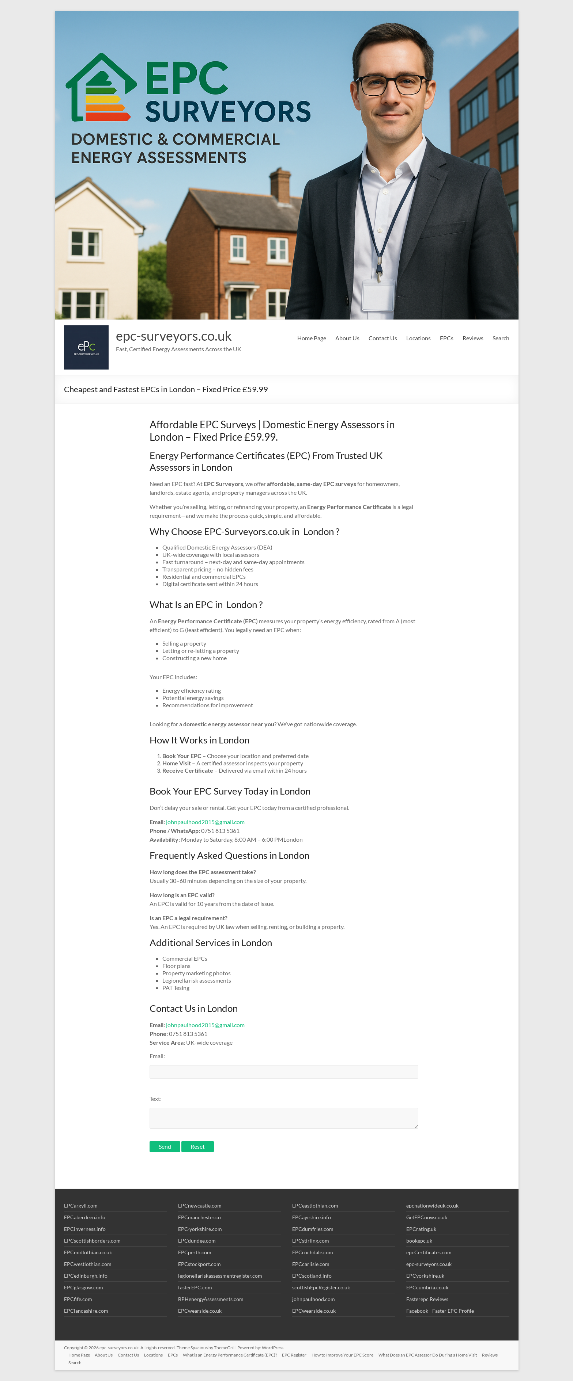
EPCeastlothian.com (315, 1205)
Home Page (311, 337)
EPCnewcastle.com (200, 1205)
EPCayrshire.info (311, 1217)
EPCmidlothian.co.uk (88, 1252)
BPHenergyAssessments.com (211, 1299)
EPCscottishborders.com (92, 1240)
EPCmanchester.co (199, 1217)
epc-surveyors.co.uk (174, 336)
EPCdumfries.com (312, 1229)
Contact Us (383, 337)
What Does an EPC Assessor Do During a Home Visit (436, 1354)
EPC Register (301, 1354)
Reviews (473, 337)
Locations (418, 337)
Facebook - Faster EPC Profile (440, 1311)
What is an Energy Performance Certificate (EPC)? (235, 1354)
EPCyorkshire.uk (425, 1276)
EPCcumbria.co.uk (427, 1287)
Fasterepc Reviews (427, 1299)
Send (165, 1146)
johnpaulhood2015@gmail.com (205, 821)
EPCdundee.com (197, 1240)
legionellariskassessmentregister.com (220, 1276)
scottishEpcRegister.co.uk (321, 1287)
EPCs (446, 337)
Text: (156, 1098)
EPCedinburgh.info (86, 1276)
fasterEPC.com (195, 1287)
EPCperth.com (194, 1252)
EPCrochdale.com (312, 1252)
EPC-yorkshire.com (200, 1229)
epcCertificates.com (429, 1252)
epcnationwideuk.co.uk (432, 1205)
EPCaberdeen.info (84, 1217)
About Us (347, 337)
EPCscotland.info (312, 1276)
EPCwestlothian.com (88, 1264)
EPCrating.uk (421, 1229)
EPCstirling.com (310, 1240)
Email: (157, 1055)
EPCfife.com (78, 1299)
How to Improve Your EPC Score (350, 1354)
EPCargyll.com (81, 1205)
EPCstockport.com (199, 1264)
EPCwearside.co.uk (200, 1311)
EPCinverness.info (85, 1229)
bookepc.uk (419, 1240)
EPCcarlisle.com (310, 1264)
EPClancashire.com (86, 1311)
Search (501, 337)
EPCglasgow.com (83, 1287)
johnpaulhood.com (313, 1299)
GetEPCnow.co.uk (426, 1217)
